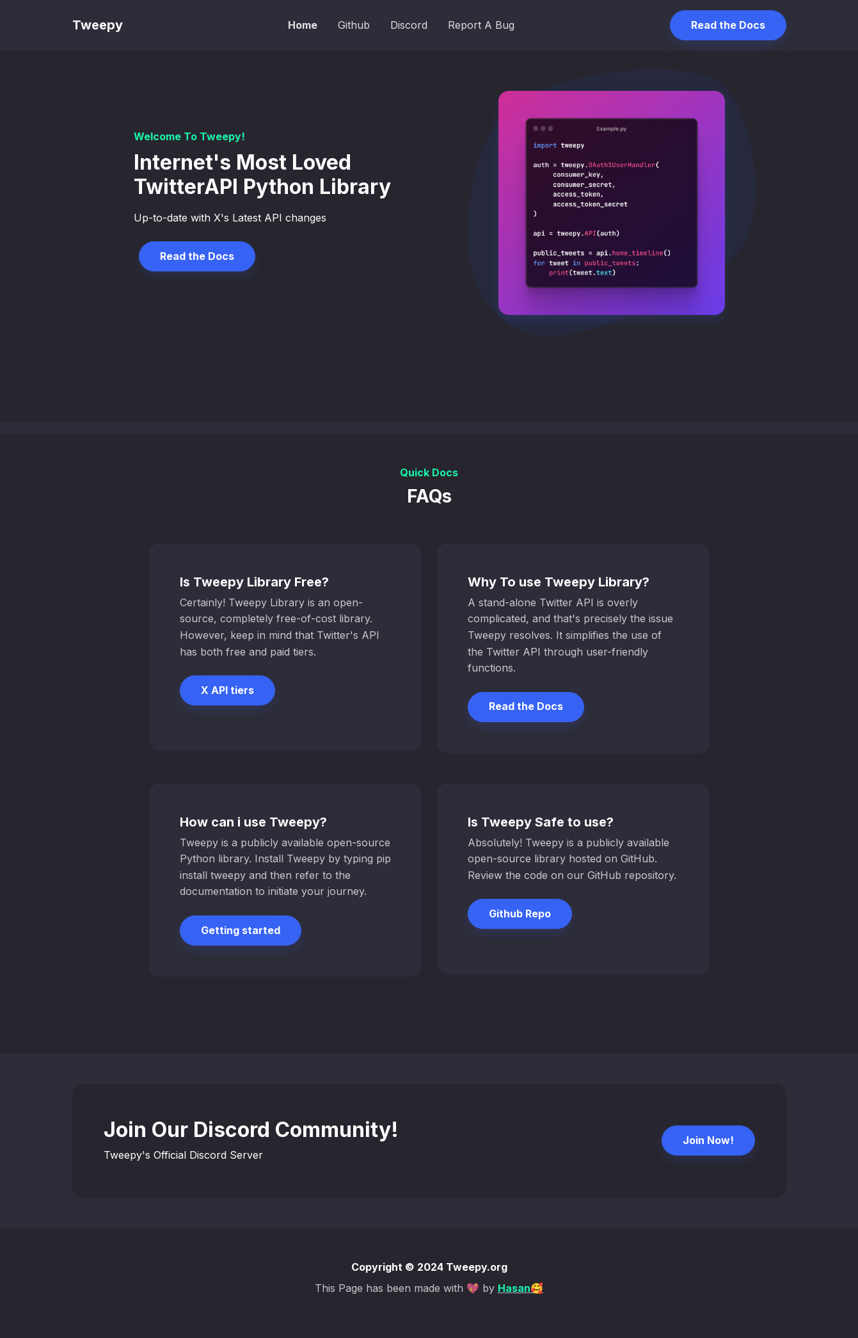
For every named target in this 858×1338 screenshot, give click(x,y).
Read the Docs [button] (728, 25)
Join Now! (708, 1140)
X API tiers (227, 690)
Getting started (240, 930)
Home (302, 25)
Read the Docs (197, 256)
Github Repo (520, 913)
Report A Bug (481, 25)
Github (354, 25)
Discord (408, 25)
